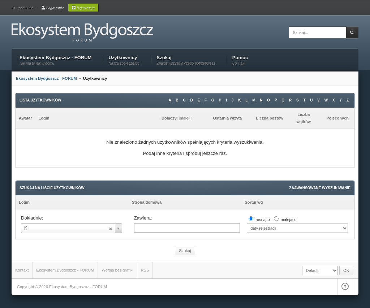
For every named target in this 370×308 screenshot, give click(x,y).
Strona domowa (147, 202)
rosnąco (262, 219)
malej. (185, 118)
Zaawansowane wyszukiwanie (319, 188)
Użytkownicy (123, 58)
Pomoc (240, 58)
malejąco (289, 219)
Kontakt (22, 270)
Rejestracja (83, 7)
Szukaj (186, 58)
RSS (145, 270)
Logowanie (53, 7)
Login (24, 202)
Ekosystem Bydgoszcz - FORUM (55, 58)
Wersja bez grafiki (117, 270)
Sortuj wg (254, 202)
